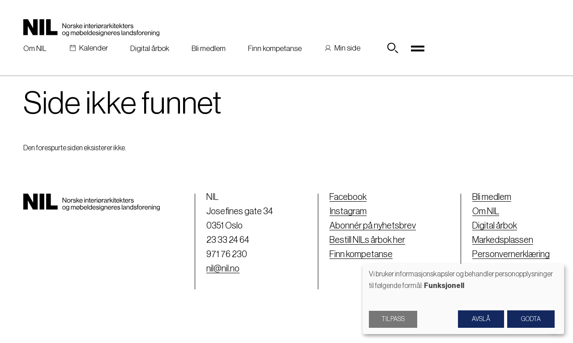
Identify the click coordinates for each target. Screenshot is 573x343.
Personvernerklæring (511, 254)
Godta (531, 319)
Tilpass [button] (393, 319)
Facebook (348, 197)
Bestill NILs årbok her (367, 240)
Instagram (348, 211)
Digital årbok (149, 48)
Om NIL (35, 48)
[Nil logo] (91, 27)
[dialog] (463, 299)
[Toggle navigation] (418, 48)
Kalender (93, 48)
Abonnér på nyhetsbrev (372, 225)
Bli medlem (209, 48)
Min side (347, 48)
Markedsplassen (502, 240)
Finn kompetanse (275, 48)
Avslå (481, 319)
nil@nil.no (222, 268)
